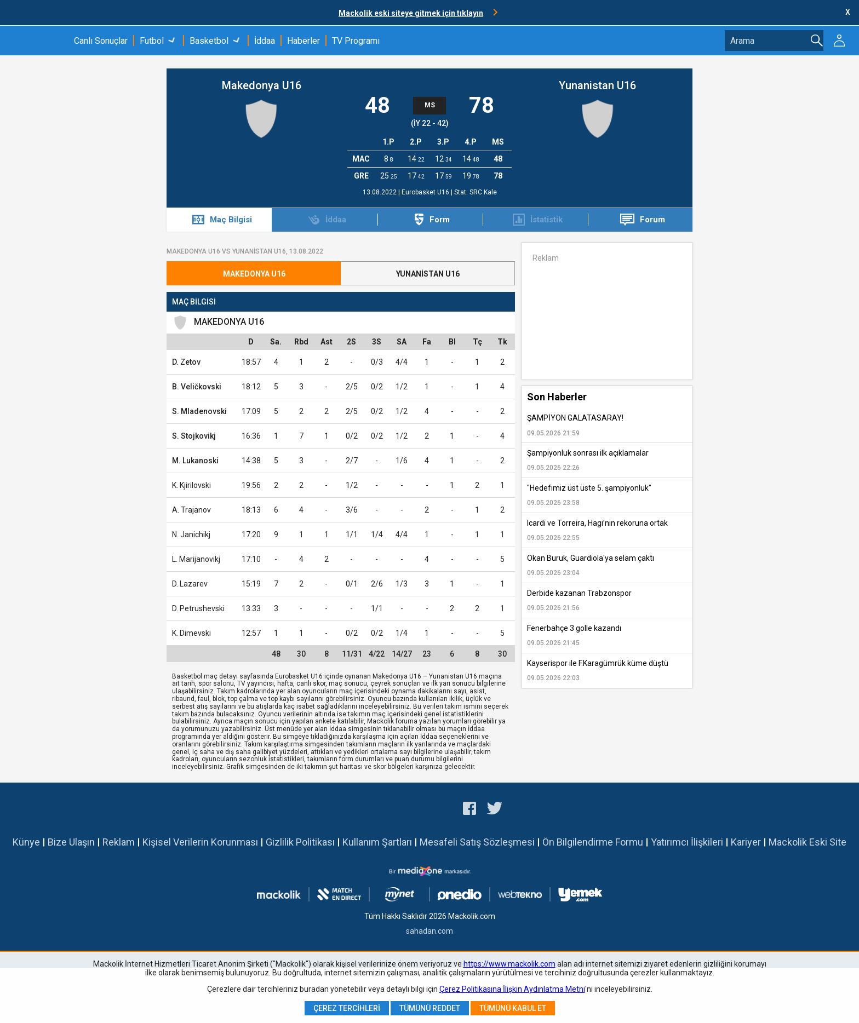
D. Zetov (186, 362)
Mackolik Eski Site (807, 842)
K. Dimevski (191, 633)
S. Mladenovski (199, 411)
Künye (26, 842)
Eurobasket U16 (426, 192)
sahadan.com (429, 931)
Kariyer (746, 842)
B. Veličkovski (196, 386)
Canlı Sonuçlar (101, 41)
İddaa (264, 41)
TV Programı (356, 41)
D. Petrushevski (198, 608)
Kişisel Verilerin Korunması (200, 842)
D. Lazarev (190, 583)
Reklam (118, 842)
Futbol (152, 41)
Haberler (303, 41)
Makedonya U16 (261, 85)
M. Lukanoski (195, 460)
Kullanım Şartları (377, 842)
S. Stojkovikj (194, 436)
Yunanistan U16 (597, 85)
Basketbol (209, 41)
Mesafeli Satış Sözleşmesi (477, 842)
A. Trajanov (191, 509)
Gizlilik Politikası (300, 842)
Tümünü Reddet (429, 1008)
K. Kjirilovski (191, 485)
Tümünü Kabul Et (512, 1008)
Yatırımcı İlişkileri (687, 842)
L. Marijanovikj (196, 559)
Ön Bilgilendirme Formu (592, 842)
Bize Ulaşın (71, 842)
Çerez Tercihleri (346, 1008)
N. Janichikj (191, 534)
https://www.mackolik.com (509, 963)
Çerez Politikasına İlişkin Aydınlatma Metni (512, 989)
